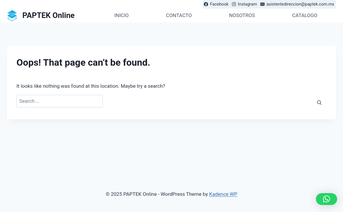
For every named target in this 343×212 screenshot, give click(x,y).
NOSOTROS (242, 15)
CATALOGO (304, 15)
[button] (326, 199)
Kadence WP (223, 194)
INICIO (121, 15)
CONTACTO (179, 15)
